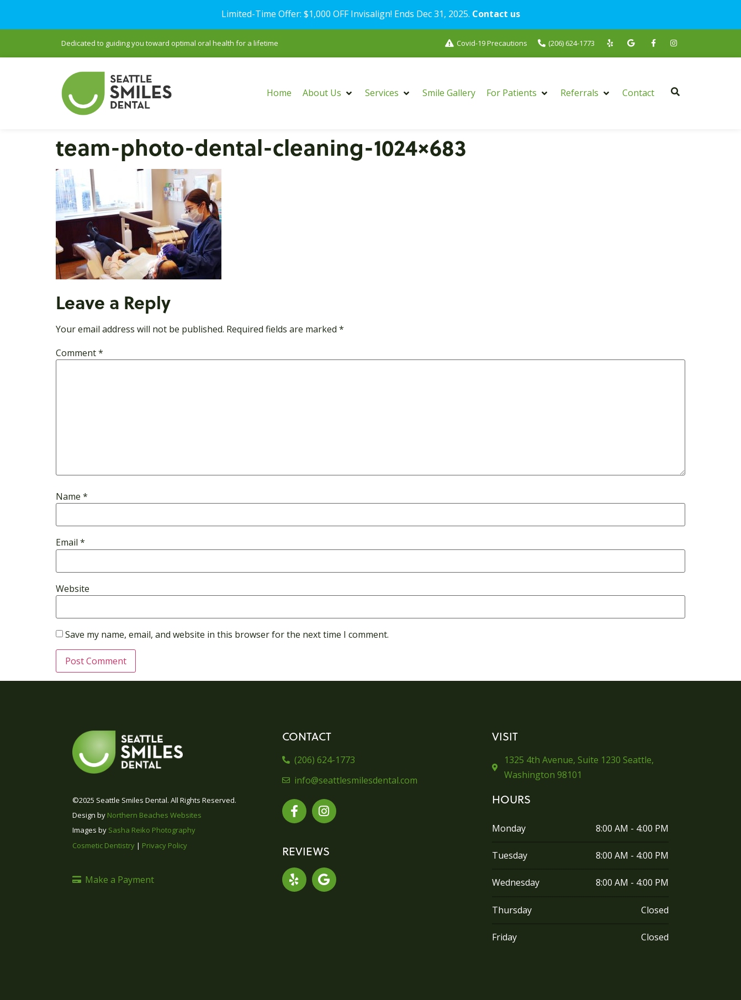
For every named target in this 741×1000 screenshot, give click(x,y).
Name (72, 496)
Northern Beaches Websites (154, 815)
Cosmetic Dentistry (103, 845)
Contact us (496, 14)
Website (72, 588)
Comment (79, 352)
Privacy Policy (164, 845)
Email (70, 542)
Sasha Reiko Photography (151, 830)
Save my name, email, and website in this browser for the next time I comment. (227, 634)
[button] (328, 93)
